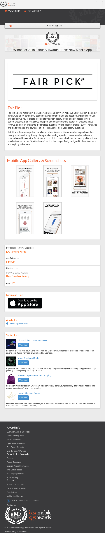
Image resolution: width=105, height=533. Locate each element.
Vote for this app (54, 26)
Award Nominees (14, 439)
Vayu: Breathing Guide (28, 358)
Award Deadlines (14, 462)
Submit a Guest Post (15, 485)
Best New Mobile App (17, 276)
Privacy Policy (12, 477)
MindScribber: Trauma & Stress (32, 340)
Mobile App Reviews (15, 496)
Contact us (11, 505)
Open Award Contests (16, 443)
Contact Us (22, 532)
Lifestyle (10, 262)
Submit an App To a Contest (18, 432)
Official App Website (17, 323)
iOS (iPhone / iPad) (16, 252)
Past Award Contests (15, 447)
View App (23, 345)
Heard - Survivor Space (29, 393)
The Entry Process (14, 470)
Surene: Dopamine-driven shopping (34, 375)
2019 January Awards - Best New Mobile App (60, 50)
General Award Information (18, 466)
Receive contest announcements (23, 501)
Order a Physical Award (16, 488)
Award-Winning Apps (15, 436)
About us (10, 458)
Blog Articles (12, 492)
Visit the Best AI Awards (16, 451)
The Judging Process (15, 474)
